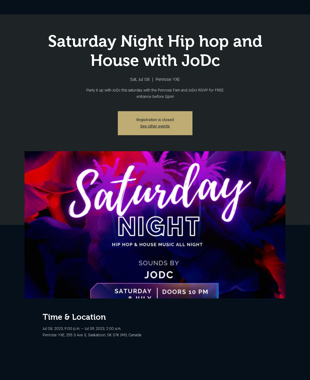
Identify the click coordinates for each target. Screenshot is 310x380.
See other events (155, 126)
